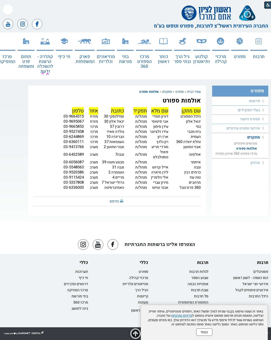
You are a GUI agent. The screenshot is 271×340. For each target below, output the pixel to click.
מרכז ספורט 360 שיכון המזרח (236, 153)
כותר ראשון (163, 59)
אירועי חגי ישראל (255, 284)
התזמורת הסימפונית (193, 302)
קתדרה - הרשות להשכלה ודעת (45, 64)
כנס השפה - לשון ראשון (250, 277)
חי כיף (64, 56)
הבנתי (204, 332)
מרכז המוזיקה (77, 290)
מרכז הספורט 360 (144, 61)
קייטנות (142, 296)
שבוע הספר (199, 277)
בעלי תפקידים (249, 110)
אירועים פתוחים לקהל (251, 290)
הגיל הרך (141, 290)
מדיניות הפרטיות (181, 315)
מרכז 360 (80, 302)
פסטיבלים (260, 271)
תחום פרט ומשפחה (26, 61)
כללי (144, 263)
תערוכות (81, 271)
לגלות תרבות (198, 271)
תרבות (259, 56)
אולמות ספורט (149, 91)
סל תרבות (201, 296)
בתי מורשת (125, 59)
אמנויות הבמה (198, 284)
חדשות (254, 101)
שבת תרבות (199, 290)
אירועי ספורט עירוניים (243, 128)
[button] (8, 9)
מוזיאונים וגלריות (106, 59)
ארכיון (255, 163)
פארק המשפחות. (85, 59)
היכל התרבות (258, 296)
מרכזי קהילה (221, 59)
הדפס (114, 201)
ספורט (240, 56)
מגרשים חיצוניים (245, 143)
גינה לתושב (79, 308)
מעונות (143, 302)
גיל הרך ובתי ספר (182, 59)
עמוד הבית (194, 91)
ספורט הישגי (250, 119)
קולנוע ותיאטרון (201, 59)
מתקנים (167, 91)
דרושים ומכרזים (76, 284)
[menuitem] (258, 56)
